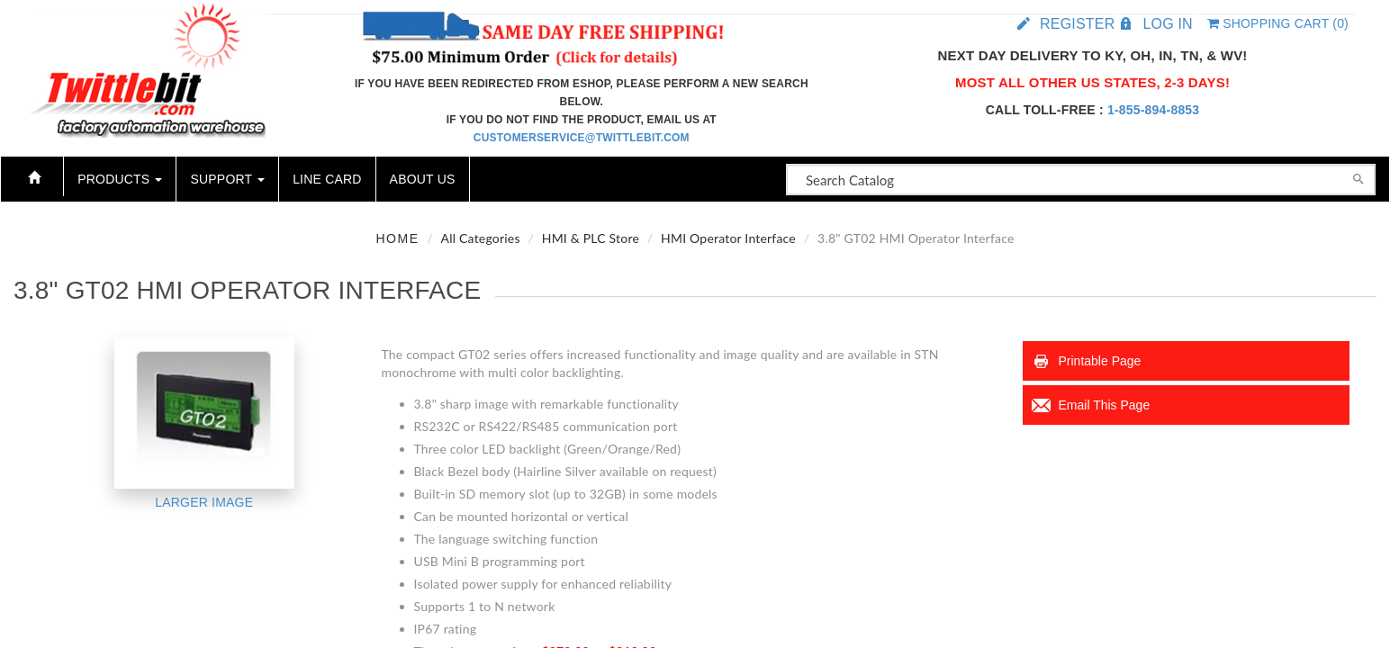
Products (119, 179)
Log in (1167, 24)
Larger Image (204, 502)
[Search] (1358, 177)
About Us (423, 179)
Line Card (327, 179)
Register (1077, 24)
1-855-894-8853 (1153, 110)
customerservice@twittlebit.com (582, 137)
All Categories (480, 238)
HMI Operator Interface (728, 238)
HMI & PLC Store (590, 238)
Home (398, 238)
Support (227, 179)
